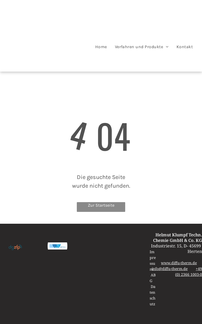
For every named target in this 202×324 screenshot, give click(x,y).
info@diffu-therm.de (170, 268)
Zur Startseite (101, 205)
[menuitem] (101, 47)
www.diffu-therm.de (179, 262)
